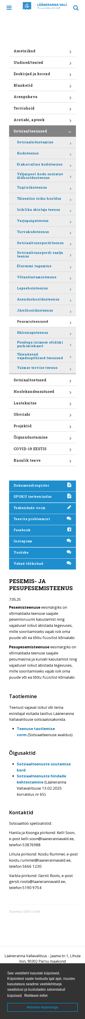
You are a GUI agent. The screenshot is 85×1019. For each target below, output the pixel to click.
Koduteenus (44, 155)
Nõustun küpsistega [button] (42, 1007)
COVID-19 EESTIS (42, 450)
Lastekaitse (42, 405)
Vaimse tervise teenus (44, 369)
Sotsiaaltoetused (42, 381)
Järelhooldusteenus (44, 312)
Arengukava (42, 98)
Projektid (42, 427)
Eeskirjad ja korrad (42, 75)
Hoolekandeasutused (42, 393)
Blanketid (42, 87)
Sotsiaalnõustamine (44, 144)
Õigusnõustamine (42, 439)
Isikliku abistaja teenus (44, 211)
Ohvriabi (42, 416)
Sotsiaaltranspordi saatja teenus (44, 255)
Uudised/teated (42, 64)
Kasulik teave (42, 462)
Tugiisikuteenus (44, 189)
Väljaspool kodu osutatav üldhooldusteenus (44, 177)
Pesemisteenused (44, 323)
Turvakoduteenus (44, 233)
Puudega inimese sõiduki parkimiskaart (44, 345)
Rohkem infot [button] (35, 995)
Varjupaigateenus (44, 222)
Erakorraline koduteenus (44, 166)
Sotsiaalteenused (42, 133)
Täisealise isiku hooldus (44, 200)
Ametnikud (42, 52)
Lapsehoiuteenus (44, 290)
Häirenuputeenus (44, 334)
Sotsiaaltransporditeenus (44, 244)
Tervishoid (42, 110)
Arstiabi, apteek (42, 121)
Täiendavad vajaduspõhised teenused (44, 357)
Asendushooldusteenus (44, 301)
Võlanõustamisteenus (44, 279)
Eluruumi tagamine (44, 268)
